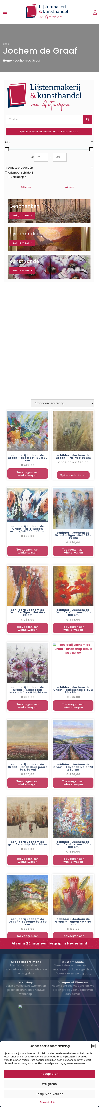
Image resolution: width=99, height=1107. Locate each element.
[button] (93, 1046)
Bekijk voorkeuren (49, 1094)
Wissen (69, 187)
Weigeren (49, 1084)
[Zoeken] (87, 119)
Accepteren (50, 1074)
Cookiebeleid (48, 1102)
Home (7, 60)
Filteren (26, 187)
